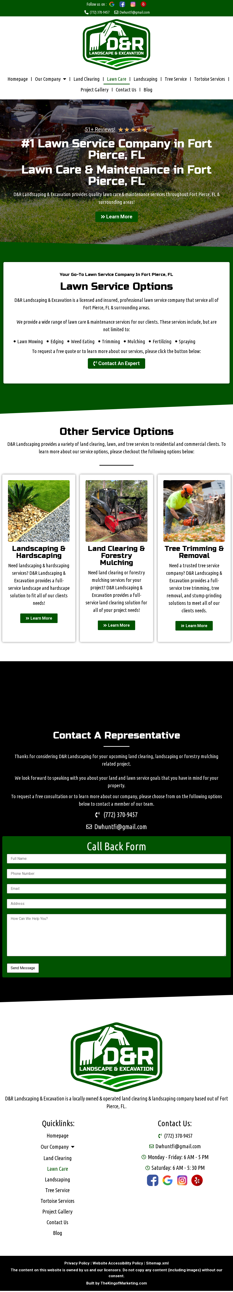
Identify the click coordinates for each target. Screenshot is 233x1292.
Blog (148, 90)
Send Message (23, 969)
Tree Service (176, 79)
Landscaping (145, 79)
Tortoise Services (209, 79)
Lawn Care (116, 79)
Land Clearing (86, 79)
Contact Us (126, 90)
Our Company (50, 79)
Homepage (18, 79)
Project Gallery (95, 90)
